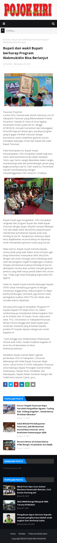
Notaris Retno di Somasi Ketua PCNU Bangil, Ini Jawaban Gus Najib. (35, 443)
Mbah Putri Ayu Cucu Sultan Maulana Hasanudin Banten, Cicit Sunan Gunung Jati (34, 489)
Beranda (6, 39)
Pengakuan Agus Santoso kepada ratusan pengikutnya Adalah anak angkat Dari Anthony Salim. (34, 517)
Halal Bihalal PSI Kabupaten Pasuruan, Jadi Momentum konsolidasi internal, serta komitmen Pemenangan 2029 (31, 428)
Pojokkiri (9, 64)
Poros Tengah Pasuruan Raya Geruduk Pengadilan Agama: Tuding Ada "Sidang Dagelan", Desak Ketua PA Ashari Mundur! (35, 410)
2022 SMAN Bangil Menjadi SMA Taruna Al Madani (32, 503)
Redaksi (22, 533)
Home (13, 533)
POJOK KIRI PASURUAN (36, 538)
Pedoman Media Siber (37, 533)
